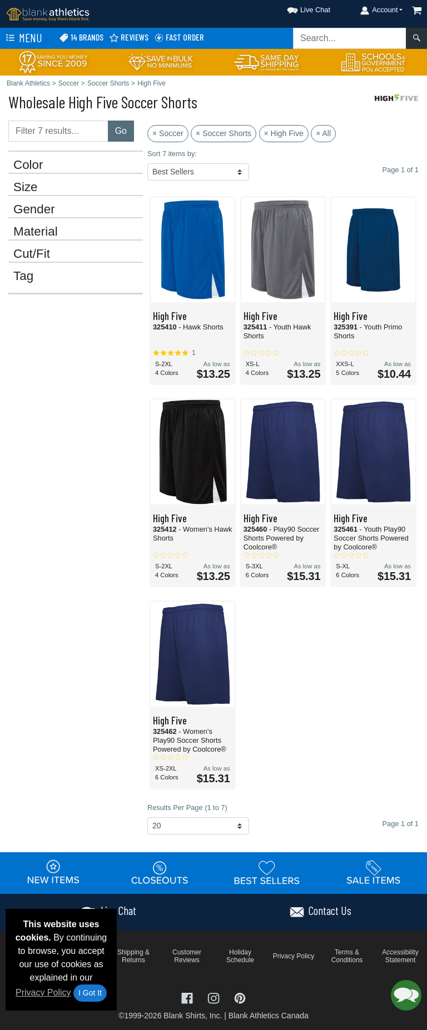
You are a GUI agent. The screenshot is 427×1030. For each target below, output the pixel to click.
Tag (23, 276)
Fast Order (179, 37)
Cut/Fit (31, 254)
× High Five (284, 133)
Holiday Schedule (240, 956)
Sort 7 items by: (172, 153)
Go (121, 131)
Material (35, 232)
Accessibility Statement (400, 956)
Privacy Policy (43, 992)
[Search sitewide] (349, 38)
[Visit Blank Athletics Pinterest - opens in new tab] (240, 997)
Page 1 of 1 (401, 823)
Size (25, 187)
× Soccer (167, 133)
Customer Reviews (186, 956)
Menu (22, 38)
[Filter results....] (58, 131)
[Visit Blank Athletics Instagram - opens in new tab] (214, 997)
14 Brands (81, 37)
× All (323, 133)
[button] (298, 8)
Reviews (128, 37)
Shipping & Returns (133, 956)
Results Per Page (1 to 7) (187, 807)
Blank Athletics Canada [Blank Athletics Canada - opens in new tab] (269, 1015)
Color (28, 165)
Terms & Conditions (347, 956)
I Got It (90, 992)
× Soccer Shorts (223, 133)
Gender (34, 209)
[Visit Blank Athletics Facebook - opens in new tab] (188, 997)
